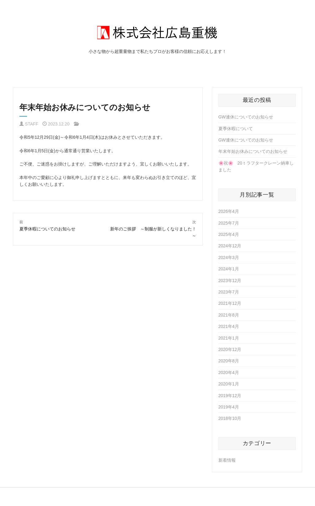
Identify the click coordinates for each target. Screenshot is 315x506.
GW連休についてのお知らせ (245, 116)
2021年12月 (229, 303)
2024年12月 (229, 245)
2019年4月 (228, 406)
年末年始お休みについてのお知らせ (252, 151)
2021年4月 (228, 326)
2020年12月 (229, 349)
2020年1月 (228, 383)
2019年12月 (229, 395)
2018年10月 (229, 418)
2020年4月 (228, 372)
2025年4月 (228, 234)
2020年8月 (228, 360)
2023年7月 (228, 291)
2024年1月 (228, 268)
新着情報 (227, 460)
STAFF (31, 124)
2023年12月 (229, 280)
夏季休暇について (235, 128)
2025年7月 (228, 223)
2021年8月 (228, 315)
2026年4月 (228, 211)
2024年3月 (228, 257)
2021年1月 (228, 338)
